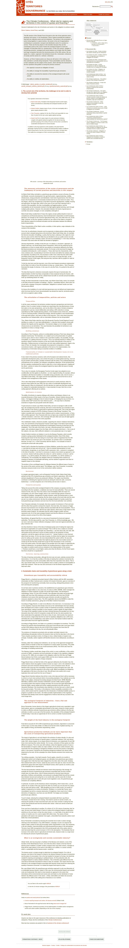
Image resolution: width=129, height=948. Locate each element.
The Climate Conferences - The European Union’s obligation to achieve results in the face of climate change (97, 123)
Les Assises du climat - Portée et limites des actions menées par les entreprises (96, 52)
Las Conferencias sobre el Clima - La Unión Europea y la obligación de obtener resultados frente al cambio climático (97, 127)
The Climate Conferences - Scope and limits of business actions (96, 83)
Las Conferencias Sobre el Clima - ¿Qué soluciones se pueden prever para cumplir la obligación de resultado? (97, 108)
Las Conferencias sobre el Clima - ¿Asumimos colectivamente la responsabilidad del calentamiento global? (97, 118)
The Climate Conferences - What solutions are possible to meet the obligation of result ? (95, 103)
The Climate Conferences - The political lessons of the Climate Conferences (96, 79)
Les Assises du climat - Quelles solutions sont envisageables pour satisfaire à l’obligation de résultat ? (97, 56)
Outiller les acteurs (104, 14)
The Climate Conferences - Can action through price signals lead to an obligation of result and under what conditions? (97, 92)
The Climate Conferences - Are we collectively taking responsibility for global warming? (97, 113)
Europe (88, 144)
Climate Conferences (54, 920)
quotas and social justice (32, 897)
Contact (53, 945)
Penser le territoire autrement (39, 14)
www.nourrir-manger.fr (59, 903)
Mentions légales (46, 945)
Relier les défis (88, 14)
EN (106, 2)
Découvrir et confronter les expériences (65, 14)
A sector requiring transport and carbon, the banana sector (40, 900)
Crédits (57, 945)
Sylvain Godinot (35, 108)
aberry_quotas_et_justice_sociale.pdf (41, 84)
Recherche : (95, 6)
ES (109, 2)
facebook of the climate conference (57, 923)
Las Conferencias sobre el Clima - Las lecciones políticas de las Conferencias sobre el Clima (96, 75)
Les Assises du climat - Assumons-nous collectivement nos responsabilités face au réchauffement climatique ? (97, 61)
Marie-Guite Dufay (36, 101)
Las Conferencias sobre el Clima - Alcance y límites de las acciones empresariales (95, 87)
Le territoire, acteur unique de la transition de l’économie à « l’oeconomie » (99, 44)
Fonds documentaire (97, 939)
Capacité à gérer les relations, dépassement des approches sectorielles (89, 24)
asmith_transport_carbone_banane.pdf (32, 86)
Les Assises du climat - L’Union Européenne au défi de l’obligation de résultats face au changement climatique (97, 66)
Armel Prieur (34, 30)
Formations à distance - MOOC (32, 939)
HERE (48, 883)
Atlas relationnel (64, 939)
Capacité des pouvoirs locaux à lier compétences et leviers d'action (96, 25)
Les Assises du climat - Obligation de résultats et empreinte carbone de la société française (96, 71)
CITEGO (22, 14)
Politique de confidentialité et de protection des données (74, 945)
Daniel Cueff (34, 118)
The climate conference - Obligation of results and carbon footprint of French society (96, 132)
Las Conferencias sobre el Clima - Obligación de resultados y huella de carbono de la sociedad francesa (96, 137)
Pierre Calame (25, 30)
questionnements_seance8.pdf (59, 86)
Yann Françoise (35, 113)
